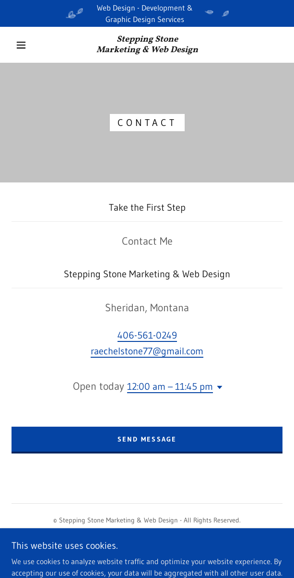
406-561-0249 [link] (147, 335)
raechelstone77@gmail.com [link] (147, 351)
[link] (147, 44)
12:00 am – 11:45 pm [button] (170, 386)
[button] (25, 45)
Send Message (147, 439)
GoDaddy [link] (165, 553)
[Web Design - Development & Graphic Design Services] (147, 13)
